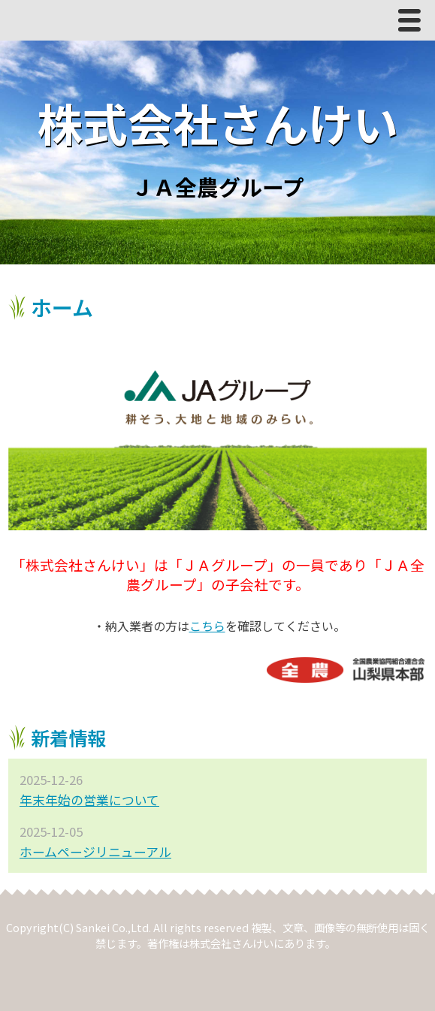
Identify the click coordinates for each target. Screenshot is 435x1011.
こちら (207, 626)
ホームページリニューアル (95, 852)
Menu (413, 24)
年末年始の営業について (89, 800)
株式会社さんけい (218, 122)
